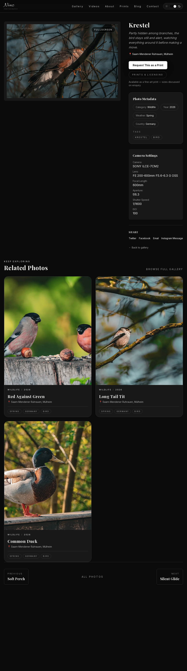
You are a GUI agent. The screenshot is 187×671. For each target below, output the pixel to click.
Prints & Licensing (147, 74)
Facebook (144, 238)
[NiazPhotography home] (11, 6)
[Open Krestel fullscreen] (62, 61)
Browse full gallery (164, 269)
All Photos (92, 576)
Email (156, 238)
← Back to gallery (138, 247)
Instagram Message (172, 238)
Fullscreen (103, 29)
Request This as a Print (148, 65)
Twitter (132, 238)
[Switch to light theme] (173, 6)
